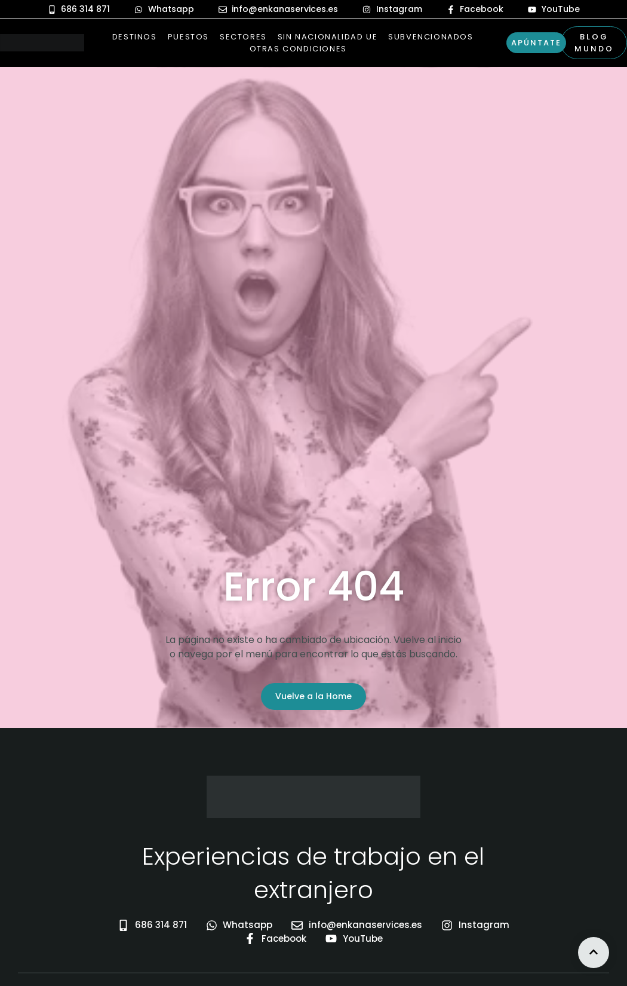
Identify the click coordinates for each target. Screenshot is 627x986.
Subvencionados (430, 36)
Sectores (243, 36)
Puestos (188, 36)
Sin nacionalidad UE (327, 36)
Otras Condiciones (298, 48)
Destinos (134, 36)
